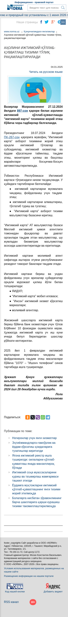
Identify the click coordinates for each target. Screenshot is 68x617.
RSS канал (11, 601)
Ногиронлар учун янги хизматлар (34, 438)
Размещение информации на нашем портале (29, 576)
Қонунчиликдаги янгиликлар (39, 31)
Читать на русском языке (46, 71)
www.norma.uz (11, 31)
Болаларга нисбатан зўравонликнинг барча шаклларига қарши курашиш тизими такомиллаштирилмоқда (37, 502)
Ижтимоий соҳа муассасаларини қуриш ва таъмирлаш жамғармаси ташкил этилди (35, 476)
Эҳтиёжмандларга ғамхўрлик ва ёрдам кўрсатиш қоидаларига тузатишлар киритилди (33, 447)
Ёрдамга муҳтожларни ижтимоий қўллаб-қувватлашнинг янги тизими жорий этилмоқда (36, 489)
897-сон (22, 110)
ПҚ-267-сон (12, 137)
